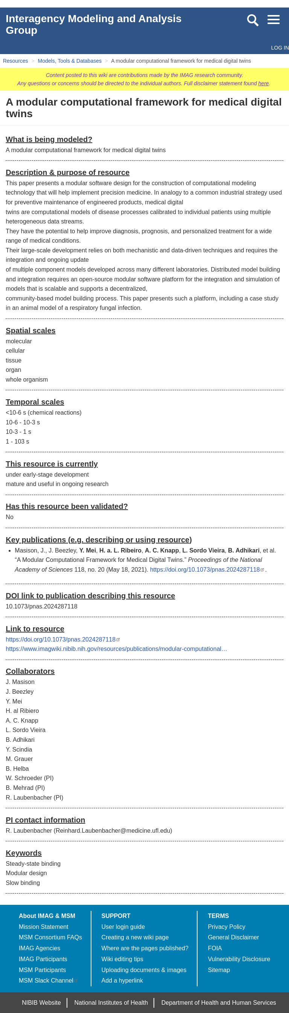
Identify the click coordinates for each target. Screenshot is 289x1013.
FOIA (215, 948)
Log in (280, 48)
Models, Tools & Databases (70, 61)
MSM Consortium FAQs (50, 937)
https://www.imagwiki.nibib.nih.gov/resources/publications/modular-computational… (116, 649)
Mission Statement (43, 927)
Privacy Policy (226, 927)
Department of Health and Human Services (218, 1002)
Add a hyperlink (122, 980)
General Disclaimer (233, 937)
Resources (15, 61)
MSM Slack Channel (49, 980)
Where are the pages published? (145, 948)
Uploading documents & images (144, 970)
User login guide (123, 927)
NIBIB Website (41, 1002)
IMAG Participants (43, 959)
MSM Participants (42, 970)
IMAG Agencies (39, 948)
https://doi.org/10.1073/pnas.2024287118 (207, 569)
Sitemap (219, 970)
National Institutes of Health (111, 1002)
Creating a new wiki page (135, 937)
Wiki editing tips (122, 959)
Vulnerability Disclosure (239, 959)
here (263, 83)
